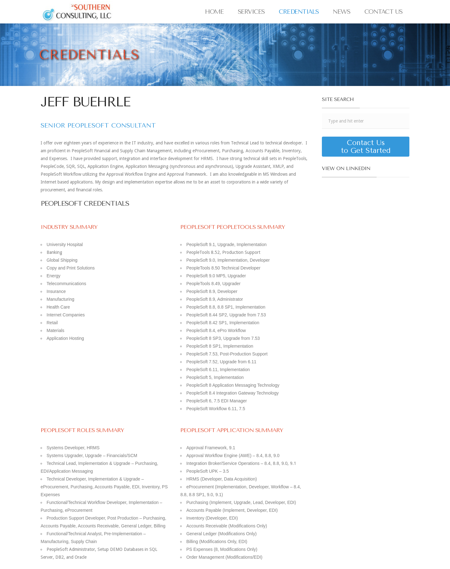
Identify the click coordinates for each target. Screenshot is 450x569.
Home (214, 11)
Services (251, 11)
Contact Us (383, 11)
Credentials (299, 11)
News (341, 11)
